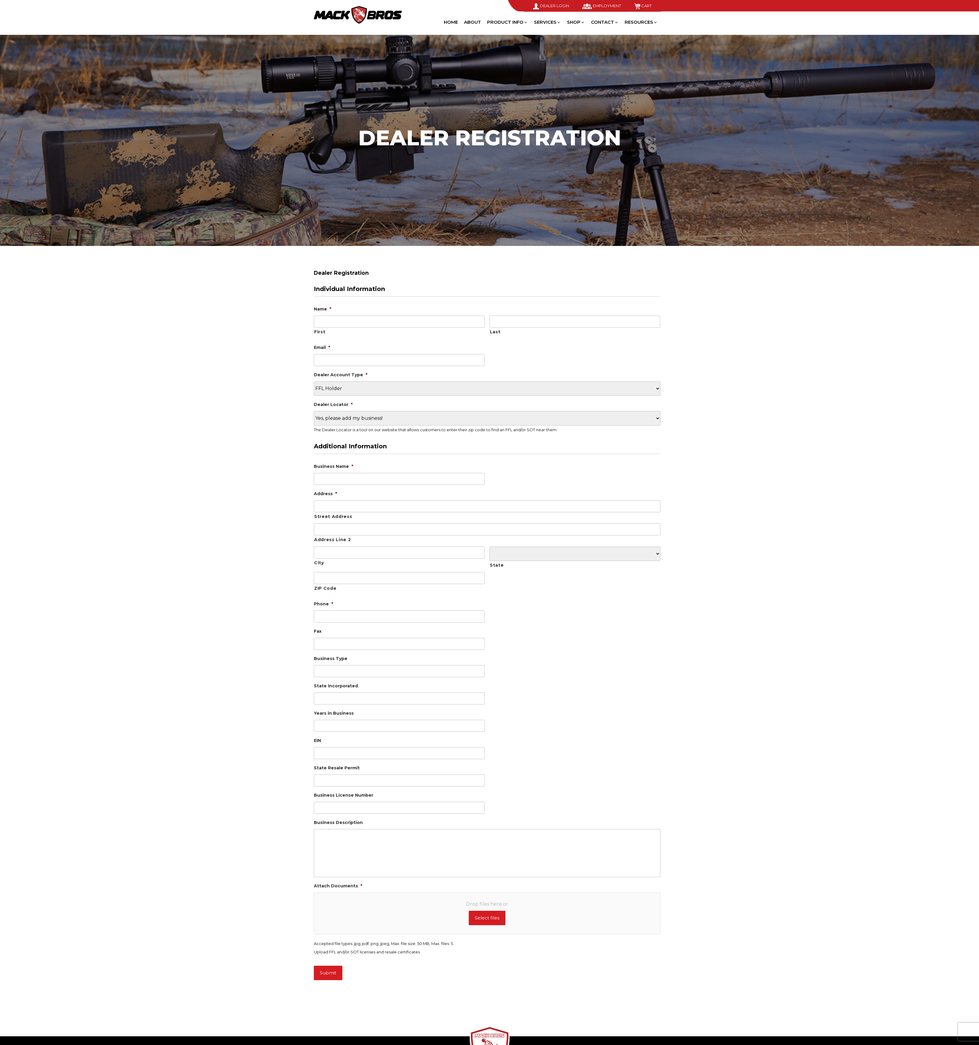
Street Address (333, 516)
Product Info (507, 22)
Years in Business (334, 713)
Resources (641, 22)
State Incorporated (336, 686)
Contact (605, 22)
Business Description (338, 822)
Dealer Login (551, 5)
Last (495, 332)
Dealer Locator (333, 404)
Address (325, 493)
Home (451, 22)
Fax (318, 631)
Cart (643, 5)
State (497, 565)
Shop (576, 22)
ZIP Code (325, 588)
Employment (601, 5)
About (472, 22)
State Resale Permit (337, 768)
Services (547, 22)
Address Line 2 (332, 539)
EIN (317, 740)
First (319, 332)
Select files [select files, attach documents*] (487, 918)
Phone (323, 604)
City (319, 562)
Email (322, 347)
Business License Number (343, 795)
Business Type (330, 658)
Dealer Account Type (340, 374)
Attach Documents (338, 886)
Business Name (333, 466)
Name (322, 309)
